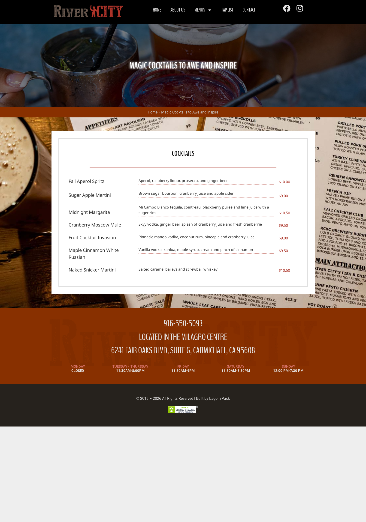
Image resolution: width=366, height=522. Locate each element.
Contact (249, 10)
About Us (177, 10)
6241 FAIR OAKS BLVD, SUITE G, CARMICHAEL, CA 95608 (183, 351)
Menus (203, 10)
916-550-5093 (183, 324)
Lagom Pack (219, 398)
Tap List (227, 10)
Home (157, 10)
